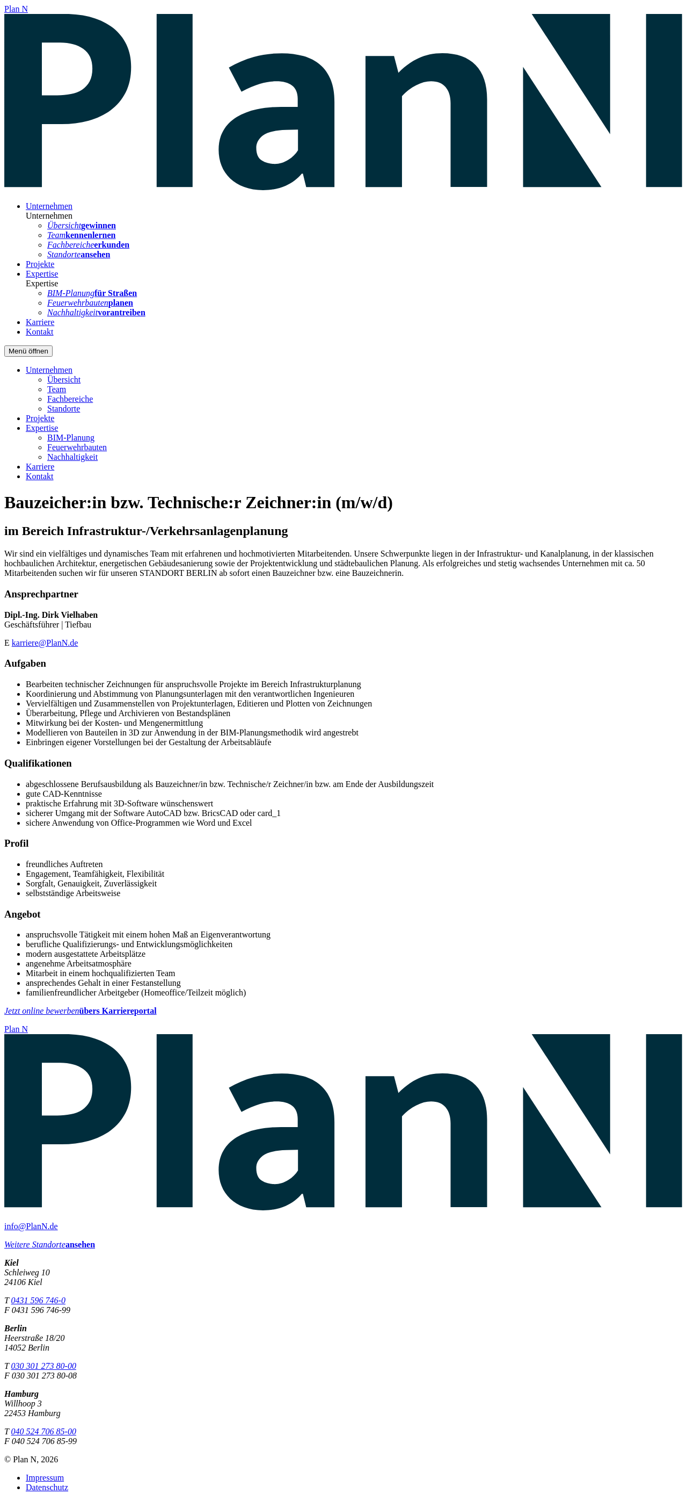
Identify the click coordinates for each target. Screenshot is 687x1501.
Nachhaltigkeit (72, 456)
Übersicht (64, 379)
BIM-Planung (70, 437)
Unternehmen (49, 206)
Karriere (40, 322)
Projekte (40, 264)
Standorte (63, 408)
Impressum (45, 1477)
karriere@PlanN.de (45, 642)
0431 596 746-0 (38, 1300)
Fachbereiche (70, 398)
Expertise (42, 273)
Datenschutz (47, 1487)
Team (56, 389)
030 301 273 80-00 (43, 1365)
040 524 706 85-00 (43, 1431)
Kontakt (40, 331)
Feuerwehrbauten (77, 447)
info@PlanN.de (31, 1226)
